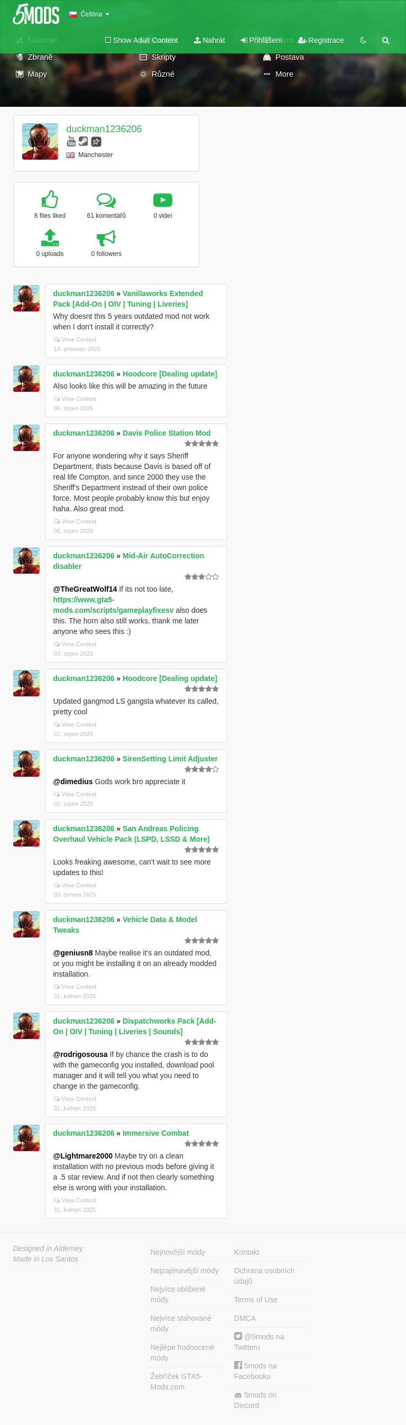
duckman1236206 (104, 129)
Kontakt (246, 1252)
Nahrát (209, 40)
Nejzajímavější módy (185, 1270)
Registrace (321, 40)
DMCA (245, 1318)
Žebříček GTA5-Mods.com (177, 1381)
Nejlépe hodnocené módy (183, 1352)
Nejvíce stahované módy (181, 1323)
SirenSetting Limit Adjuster (170, 759)
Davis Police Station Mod (166, 433)
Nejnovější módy (178, 1252)
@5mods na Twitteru (259, 1342)
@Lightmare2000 (83, 1156)
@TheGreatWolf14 (85, 589)
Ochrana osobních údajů (264, 1275)
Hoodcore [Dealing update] (170, 374)
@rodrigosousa (80, 1054)
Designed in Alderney (48, 1248)
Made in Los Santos (46, 1259)
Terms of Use (256, 1299)
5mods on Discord (255, 1400)
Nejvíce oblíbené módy (178, 1294)
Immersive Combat (156, 1133)
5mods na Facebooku (255, 1371)
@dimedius (73, 781)
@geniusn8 (73, 953)
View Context (75, 339)
